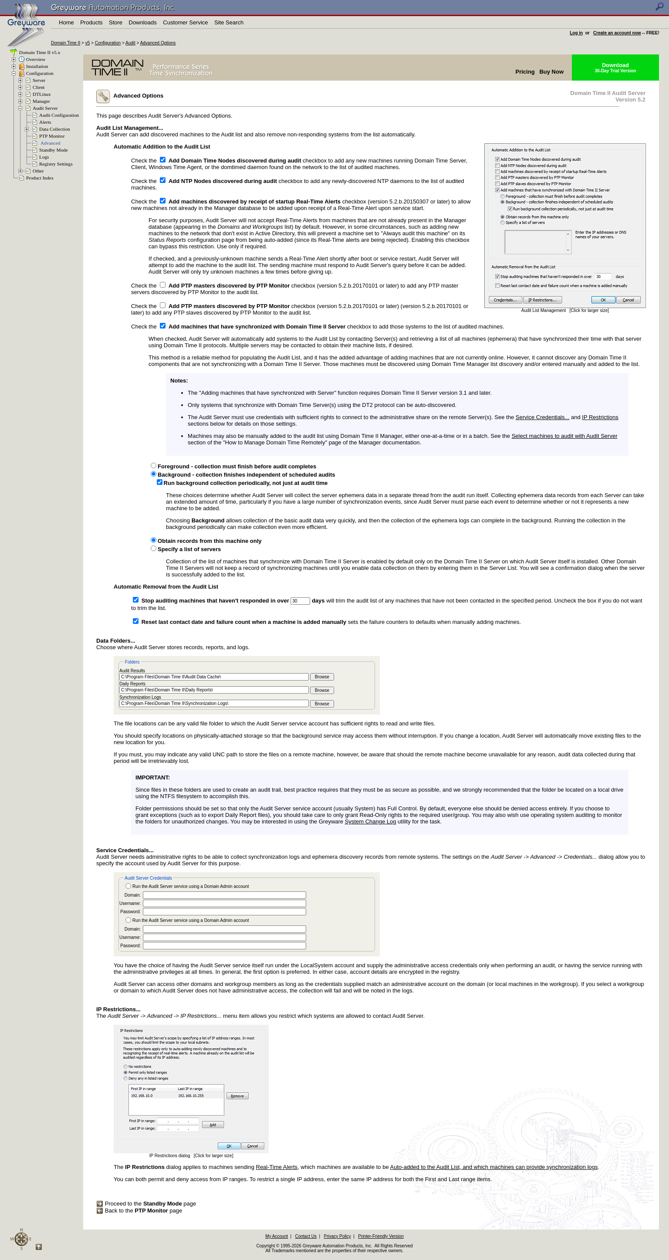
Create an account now (617, 32)
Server (39, 80)
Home (66, 22)
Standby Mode (53, 149)
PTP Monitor (51, 136)
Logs (44, 156)
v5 (87, 43)
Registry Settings (56, 163)
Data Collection (54, 129)
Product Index (40, 177)
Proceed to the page (146, 1203)
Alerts (45, 122)
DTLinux (42, 94)
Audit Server (45, 108)
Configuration (108, 43)
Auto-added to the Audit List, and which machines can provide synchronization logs (494, 1167)
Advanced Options (158, 43)
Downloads (143, 22)
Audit (130, 43)
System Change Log (370, 821)
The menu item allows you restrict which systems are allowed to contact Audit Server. (260, 1012)
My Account (276, 1236)
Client (38, 87)
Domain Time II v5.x (39, 52)
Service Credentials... (543, 417)
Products (91, 22)
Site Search (228, 22)
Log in (576, 32)
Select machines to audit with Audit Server (565, 436)
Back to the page (139, 1210)
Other (38, 170)
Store (115, 22)
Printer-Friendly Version (380, 1236)
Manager (41, 101)
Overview (35, 59)
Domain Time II (65, 43)
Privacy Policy (337, 1236)
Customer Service (185, 22)
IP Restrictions (600, 417)
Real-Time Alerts (277, 1167)
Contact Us (306, 1236)
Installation (37, 66)
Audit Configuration (59, 115)
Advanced (50, 143)
